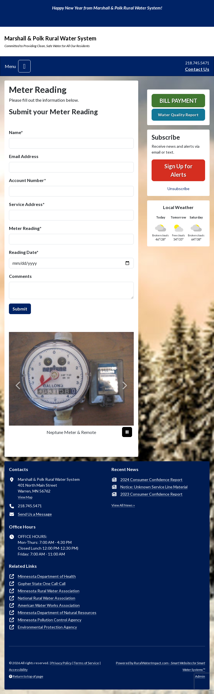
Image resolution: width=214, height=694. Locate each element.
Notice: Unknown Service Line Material (154, 486)
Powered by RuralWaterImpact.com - (160, 666)
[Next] (124, 385)
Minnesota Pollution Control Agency (49, 619)
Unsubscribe (178, 188)
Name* (16, 132)
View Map (25, 497)
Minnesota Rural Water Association (48, 590)
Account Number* (27, 180)
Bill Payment (178, 100)
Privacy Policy (61, 663)
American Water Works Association (49, 605)
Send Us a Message (35, 514)
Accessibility (18, 670)
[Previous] (18, 385)
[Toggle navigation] (24, 66)
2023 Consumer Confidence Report (151, 494)
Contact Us (197, 69)
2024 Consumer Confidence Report (151, 479)
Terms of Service (86, 663)
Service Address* (27, 204)
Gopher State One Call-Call (41, 583)
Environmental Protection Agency (47, 627)
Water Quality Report (178, 114)
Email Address (23, 156)
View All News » (123, 505)
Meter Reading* (25, 228)
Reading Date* (23, 252)
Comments (20, 276)
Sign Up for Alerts (178, 170)
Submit (20, 308)
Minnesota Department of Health (47, 576)
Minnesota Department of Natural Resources (57, 612)
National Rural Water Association (46, 598)
